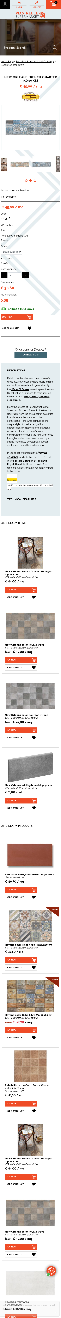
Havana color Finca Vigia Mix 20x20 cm (28, 944)
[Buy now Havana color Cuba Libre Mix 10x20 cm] (21, 1030)
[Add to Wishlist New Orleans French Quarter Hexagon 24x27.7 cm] (21, 597)
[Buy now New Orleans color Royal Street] (21, 660)
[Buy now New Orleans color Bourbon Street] (21, 730)
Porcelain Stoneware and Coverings (35, 61)
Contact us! (31, 354)
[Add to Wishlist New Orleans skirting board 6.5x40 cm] (21, 808)
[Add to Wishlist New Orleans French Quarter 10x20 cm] (17, 328)
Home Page (7, 61)
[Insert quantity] (14, 275)
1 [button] (26, 180)
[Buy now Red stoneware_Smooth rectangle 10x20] (21, 890)
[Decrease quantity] (4, 275)
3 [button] (34, 180)
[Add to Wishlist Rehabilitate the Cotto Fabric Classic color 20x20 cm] (21, 1111)
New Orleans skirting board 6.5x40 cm (28, 785)
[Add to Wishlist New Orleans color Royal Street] (21, 667)
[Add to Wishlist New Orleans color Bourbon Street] (21, 738)
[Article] (11, 252)
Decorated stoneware (12, 65)
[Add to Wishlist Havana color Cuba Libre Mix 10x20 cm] (21, 1038)
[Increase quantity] (25, 275)
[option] (20, 164)
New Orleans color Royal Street (24, 644)
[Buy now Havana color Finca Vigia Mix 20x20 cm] (21, 960)
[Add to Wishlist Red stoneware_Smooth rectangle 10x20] (21, 897)
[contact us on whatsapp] (51, 1271)
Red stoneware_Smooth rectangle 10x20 (30, 874)
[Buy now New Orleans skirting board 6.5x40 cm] (21, 800)
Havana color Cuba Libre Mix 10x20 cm (28, 1015)
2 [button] (30, 180)
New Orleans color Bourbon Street (26, 715)
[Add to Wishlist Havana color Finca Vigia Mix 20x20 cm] (21, 967)
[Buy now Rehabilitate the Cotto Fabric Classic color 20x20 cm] (21, 1104)
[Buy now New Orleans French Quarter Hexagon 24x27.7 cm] (21, 590)
